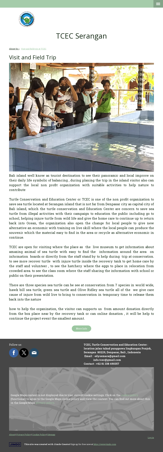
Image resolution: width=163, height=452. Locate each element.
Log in (151, 437)
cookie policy (129, 395)
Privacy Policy (23, 434)
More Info (81, 328)
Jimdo (15, 444)
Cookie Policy (39, 434)
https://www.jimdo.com (104, 444)
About (12, 434)
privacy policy (45, 402)
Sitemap (51, 434)
